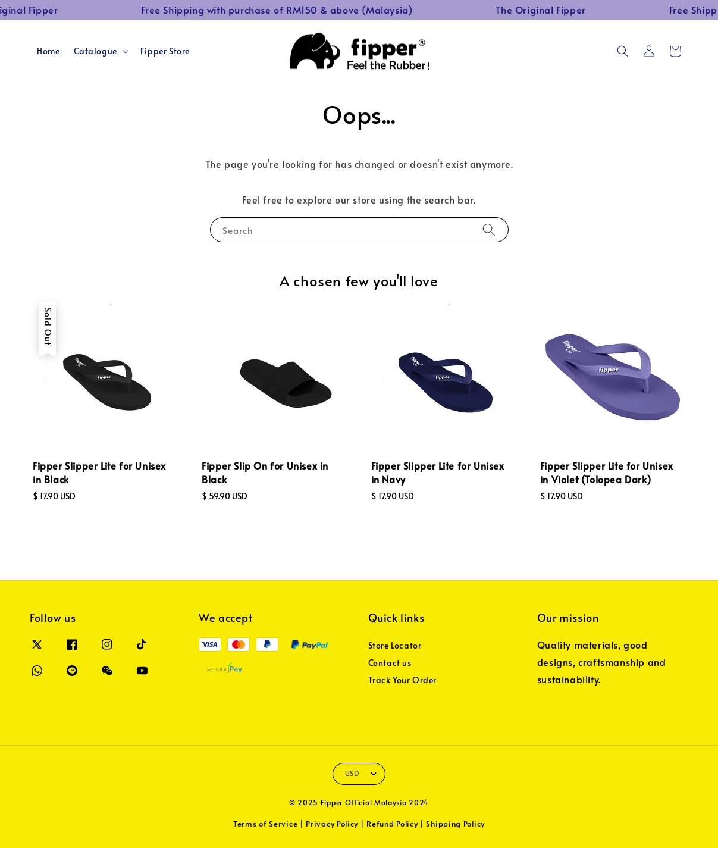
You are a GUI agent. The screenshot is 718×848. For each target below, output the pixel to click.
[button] (623, 51)
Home (48, 51)
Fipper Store (165, 51)
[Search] (489, 229)
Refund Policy (392, 823)
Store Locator (395, 645)
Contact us (390, 662)
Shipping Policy (455, 823)
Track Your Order (402, 680)
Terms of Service (265, 823)
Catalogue (95, 51)
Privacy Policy (332, 823)
